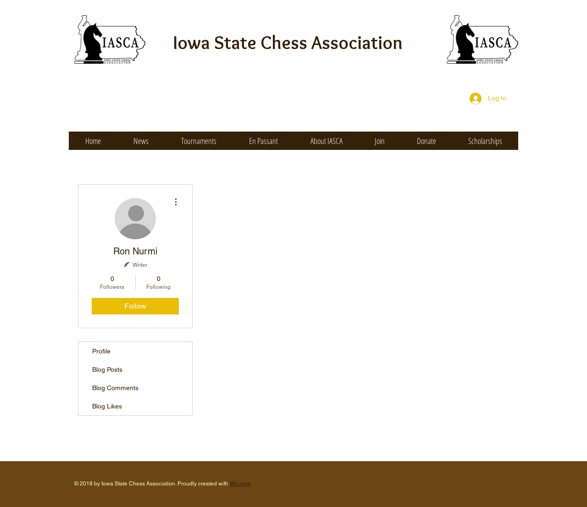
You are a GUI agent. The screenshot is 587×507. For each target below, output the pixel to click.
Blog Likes (107, 406)
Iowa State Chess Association (288, 42)
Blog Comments (115, 387)
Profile (101, 351)
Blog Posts (107, 369)
